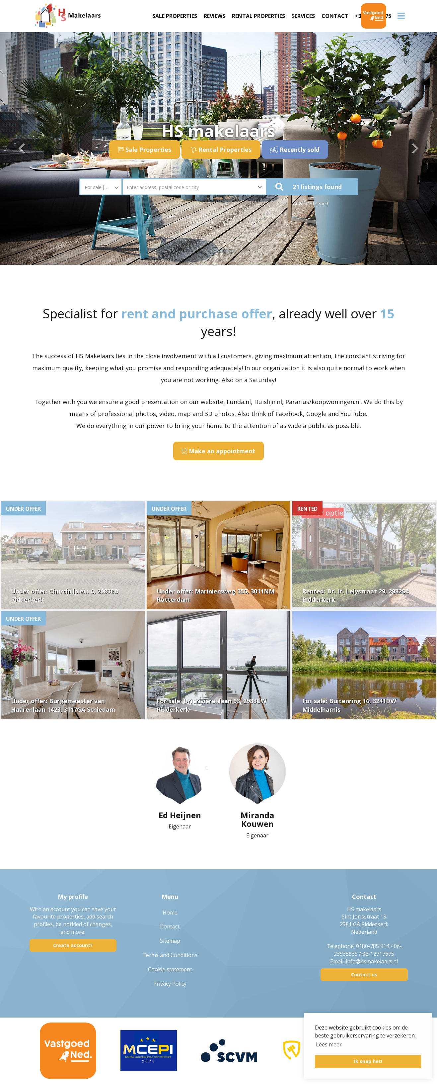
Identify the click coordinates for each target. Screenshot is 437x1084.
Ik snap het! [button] (368, 1061)
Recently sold (295, 150)
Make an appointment (218, 451)
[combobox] (100, 184)
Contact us (364, 974)
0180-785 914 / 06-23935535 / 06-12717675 (368, 949)
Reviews (214, 16)
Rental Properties (258, 16)
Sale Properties (174, 16)
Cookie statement (170, 969)
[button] (312, 186)
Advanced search (311, 203)
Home (170, 912)
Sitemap (170, 940)
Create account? (73, 945)
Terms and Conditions (169, 955)
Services (303, 16)
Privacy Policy (169, 983)
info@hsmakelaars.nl (372, 961)
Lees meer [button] (329, 1044)
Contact (335, 16)
